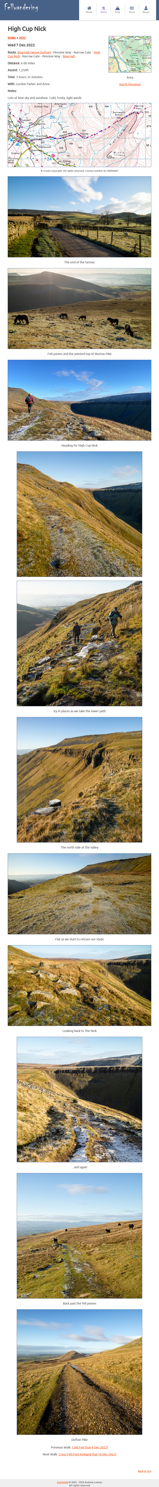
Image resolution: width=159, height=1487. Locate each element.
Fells (118, 10)
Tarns (132, 10)
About (146, 10)
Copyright (62, 1482)
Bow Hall (69, 56)
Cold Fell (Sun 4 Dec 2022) (90, 1447)
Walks (104, 10)
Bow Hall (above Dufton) (34, 52)
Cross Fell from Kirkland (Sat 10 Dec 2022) (87, 1454)
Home (89, 10)
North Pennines (130, 84)
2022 (22, 38)
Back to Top (144, 1471)
